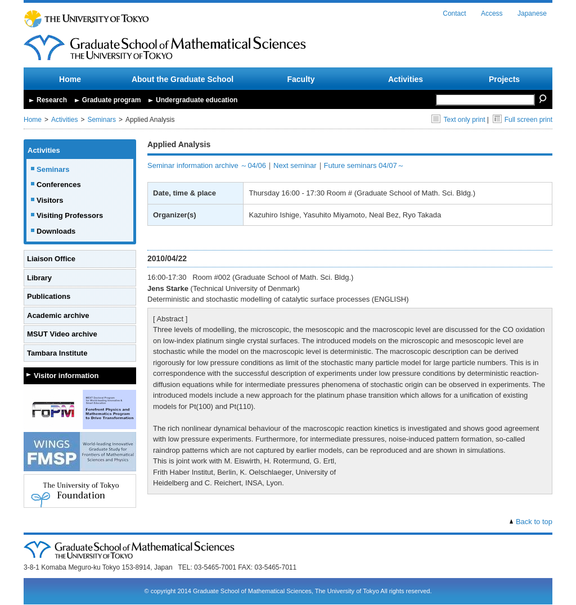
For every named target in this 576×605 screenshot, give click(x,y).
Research (52, 100)
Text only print (458, 120)
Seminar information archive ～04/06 (206, 165)
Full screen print (522, 120)
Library (39, 278)
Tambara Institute (57, 353)
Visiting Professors (70, 215)
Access (492, 13)
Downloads (56, 231)
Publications (48, 296)
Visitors (50, 200)
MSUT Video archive (62, 334)
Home (70, 79)
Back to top (534, 521)
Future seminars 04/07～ (364, 165)
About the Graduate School (182, 79)
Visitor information (66, 375)
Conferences (59, 184)
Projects (504, 79)
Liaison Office (51, 258)
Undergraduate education (196, 100)
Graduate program (111, 100)
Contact (454, 13)
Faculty (300, 79)
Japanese (532, 13)
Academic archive (58, 315)
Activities (405, 79)
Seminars (101, 120)
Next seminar (295, 165)
